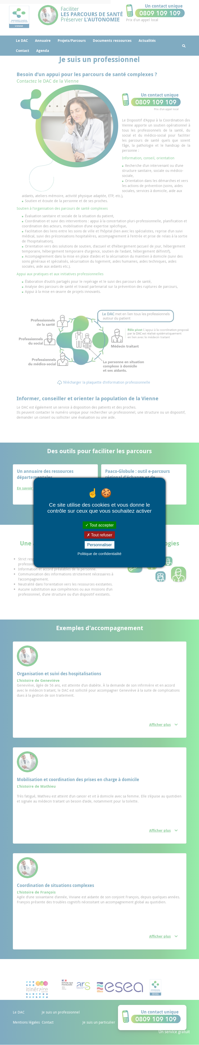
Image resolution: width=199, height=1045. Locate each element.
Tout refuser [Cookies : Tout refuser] (99, 535)
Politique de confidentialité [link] (99, 553)
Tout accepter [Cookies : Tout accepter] (99, 525)
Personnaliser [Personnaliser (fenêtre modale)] (99, 545)
